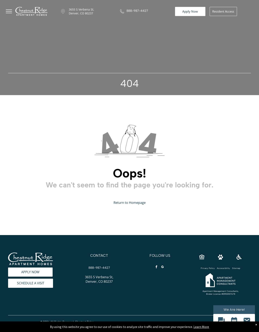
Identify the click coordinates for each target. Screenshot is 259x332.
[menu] (9, 11)
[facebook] (156, 267)
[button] (221, 321)
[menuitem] (208, 268)
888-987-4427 (137, 11)
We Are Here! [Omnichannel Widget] (234, 309)
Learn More (201, 330)
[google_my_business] (162, 267)
